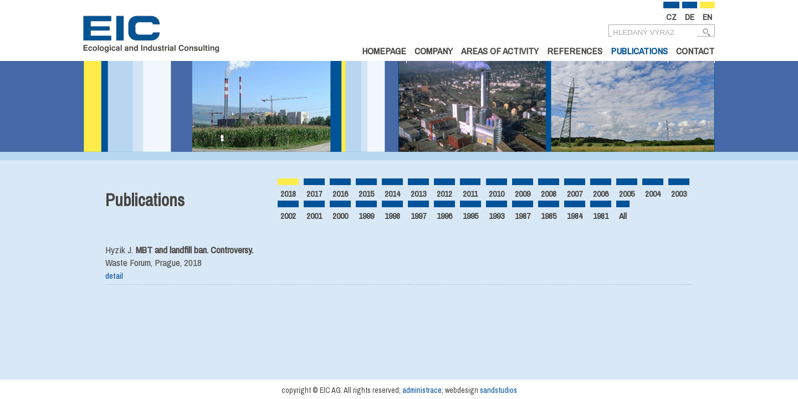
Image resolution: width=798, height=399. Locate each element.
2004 (653, 194)
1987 (522, 216)
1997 (418, 216)
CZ (671, 17)
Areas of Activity (500, 50)
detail (114, 276)
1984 (574, 216)
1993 (496, 216)
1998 (392, 216)
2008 (548, 194)
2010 (496, 194)
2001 (314, 216)
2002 (288, 216)
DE (689, 17)
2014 (392, 194)
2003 (679, 194)
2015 (366, 194)
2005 (627, 194)
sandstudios (498, 390)
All (623, 216)
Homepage (384, 50)
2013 (418, 194)
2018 (288, 194)
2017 (314, 194)
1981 (600, 216)
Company (434, 50)
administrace (422, 390)
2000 (340, 216)
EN (707, 17)
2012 (444, 194)
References (574, 50)
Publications (639, 50)
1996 (444, 216)
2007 (574, 194)
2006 (600, 194)
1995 (470, 216)
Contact (695, 50)
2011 (470, 194)
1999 (366, 216)
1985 (548, 216)
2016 (340, 194)
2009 (522, 194)
